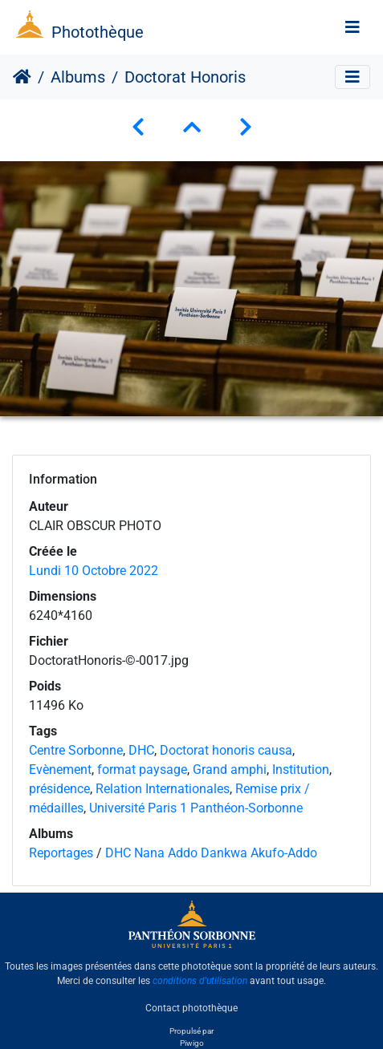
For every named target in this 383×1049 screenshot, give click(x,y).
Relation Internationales (163, 788)
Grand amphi (230, 769)
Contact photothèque (191, 1008)
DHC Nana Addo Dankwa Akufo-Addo (211, 853)
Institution (300, 769)
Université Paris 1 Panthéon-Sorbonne (196, 808)
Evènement (60, 769)
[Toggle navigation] (352, 27)
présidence (59, 788)
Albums (78, 77)
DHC (141, 750)
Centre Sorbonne (76, 750)
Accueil (22, 77)
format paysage (142, 769)
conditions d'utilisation (200, 980)
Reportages (61, 853)
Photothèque (97, 32)
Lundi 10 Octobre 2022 (93, 570)
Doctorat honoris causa (226, 750)
